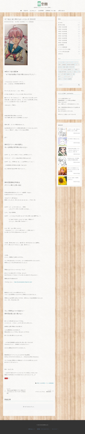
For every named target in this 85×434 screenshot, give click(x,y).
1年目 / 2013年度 (69, 27)
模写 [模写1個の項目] (65, 74)
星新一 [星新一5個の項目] (60, 64)
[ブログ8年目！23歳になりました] (69, 141)
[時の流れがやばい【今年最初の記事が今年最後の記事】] (69, 161)
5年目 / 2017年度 (69, 36)
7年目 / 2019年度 (69, 40)
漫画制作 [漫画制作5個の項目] (64, 64)
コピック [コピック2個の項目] (77, 64)
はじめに (69, 22)
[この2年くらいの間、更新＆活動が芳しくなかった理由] (69, 132)
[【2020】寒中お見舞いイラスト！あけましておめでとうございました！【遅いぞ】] (69, 151)
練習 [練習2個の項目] (67, 67)
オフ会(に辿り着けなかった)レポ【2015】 (20, 19)
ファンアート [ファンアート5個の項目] (75, 62)
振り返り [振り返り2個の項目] (60, 67)
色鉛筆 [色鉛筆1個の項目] (68, 74)
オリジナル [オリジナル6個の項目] (69, 62)
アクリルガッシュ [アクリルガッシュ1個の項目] (68, 76)
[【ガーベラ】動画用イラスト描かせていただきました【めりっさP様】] (69, 171)
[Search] (69, 84)
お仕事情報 (69, 45)
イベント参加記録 (29, 21)
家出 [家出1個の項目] (75, 71)
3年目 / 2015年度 (69, 31)
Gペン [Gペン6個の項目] (64, 62)
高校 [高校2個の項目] (64, 67)
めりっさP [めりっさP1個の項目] (61, 74)
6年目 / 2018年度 (69, 38)
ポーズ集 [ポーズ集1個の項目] (72, 74)
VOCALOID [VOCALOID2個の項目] (71, 67)
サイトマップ (54, 429)
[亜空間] (42, 3)
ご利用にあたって (31, 429)
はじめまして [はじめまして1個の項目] (70, 71)
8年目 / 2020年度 (69, 42)
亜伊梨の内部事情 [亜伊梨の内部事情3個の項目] (70, 64)
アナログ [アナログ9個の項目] (60, 62)
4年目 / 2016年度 (69, 33)
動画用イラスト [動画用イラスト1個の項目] (71, 69)
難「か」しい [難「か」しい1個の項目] (61, 76)
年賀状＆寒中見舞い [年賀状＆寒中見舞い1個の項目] (63, 71)
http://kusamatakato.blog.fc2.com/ (23, 282)
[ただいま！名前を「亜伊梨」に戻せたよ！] (69, 180)
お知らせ (69, 53)
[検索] (79, 85)
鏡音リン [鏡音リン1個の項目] (77, 69)
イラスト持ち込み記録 (69, 51)
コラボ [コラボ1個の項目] (78, 71)
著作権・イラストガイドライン (43, 429)
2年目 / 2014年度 (20, 21)
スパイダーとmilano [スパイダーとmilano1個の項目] (63, 69)
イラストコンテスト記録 (69, 49)
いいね (6, 378)
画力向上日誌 (69, 25)
